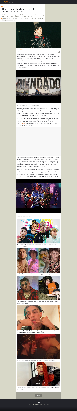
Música (38, 395)
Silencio (23, 123)
